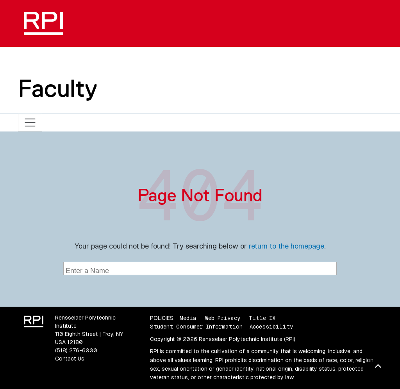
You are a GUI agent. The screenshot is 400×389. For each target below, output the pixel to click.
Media (188, 318)
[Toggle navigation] (30, 122)
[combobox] (200, 268)
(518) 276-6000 (76, 350)
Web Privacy (222, 318)
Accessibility (271, 326)
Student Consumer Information (196, 326)
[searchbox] (201, 269)
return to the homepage (286, 246)
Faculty (57, 88)
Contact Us (69, 358)
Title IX (262, 318)
